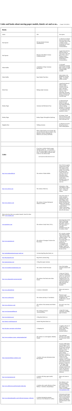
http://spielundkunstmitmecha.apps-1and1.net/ (12, 253)
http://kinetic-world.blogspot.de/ (9, 321)
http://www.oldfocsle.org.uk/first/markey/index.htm (14, 386)
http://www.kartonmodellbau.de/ (9, 311)
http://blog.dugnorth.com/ (8, 257)
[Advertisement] (36, 11)
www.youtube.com (9, 215)
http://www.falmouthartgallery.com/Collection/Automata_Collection (18, 398)
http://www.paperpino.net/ (8, 241)
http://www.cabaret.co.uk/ (8, 202)
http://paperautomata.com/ (8, 262)
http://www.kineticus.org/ (8, 317)
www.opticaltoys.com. (64, 389)
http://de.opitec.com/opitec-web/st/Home (11, 328)
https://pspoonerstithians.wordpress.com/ (11, 357)
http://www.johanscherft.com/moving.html (12, 279)
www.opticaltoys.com (7, 224)
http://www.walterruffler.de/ (8, 173)
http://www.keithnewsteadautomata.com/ (11, 267)
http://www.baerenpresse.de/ (8, 377)
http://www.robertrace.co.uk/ (8, 305)
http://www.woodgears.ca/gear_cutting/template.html (14, 337)
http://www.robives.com (7, 188)
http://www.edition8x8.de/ (8, 290)
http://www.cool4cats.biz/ (8, 297)
